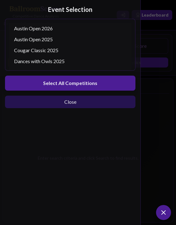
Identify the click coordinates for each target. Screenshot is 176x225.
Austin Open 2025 (70, 39)
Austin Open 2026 (70, 28)
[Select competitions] (70, 45)
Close (70, 102)
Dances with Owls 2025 (70, 61)
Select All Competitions (70, 83)
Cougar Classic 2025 (70, 50)
